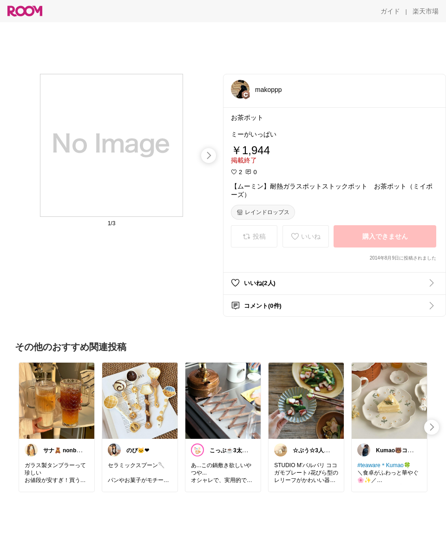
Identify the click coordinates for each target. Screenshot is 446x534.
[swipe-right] (208, 155)
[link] (56, 400)
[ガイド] (390, 11)
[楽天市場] (426, 11)
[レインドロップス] (263, 212)
